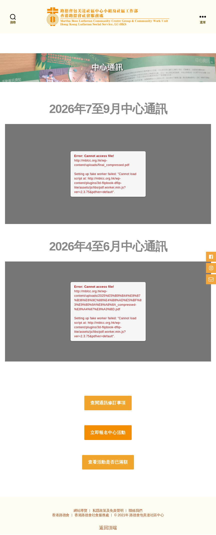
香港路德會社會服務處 (92, 516)
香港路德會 (61, 516)
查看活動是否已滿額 (108, 462)
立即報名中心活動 (108, 432)
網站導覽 (81, 511)
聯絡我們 (135, 511)
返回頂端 (108, 528)
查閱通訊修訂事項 (108, 403)
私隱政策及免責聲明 (108, 511)
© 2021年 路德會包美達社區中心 (139, 516)
